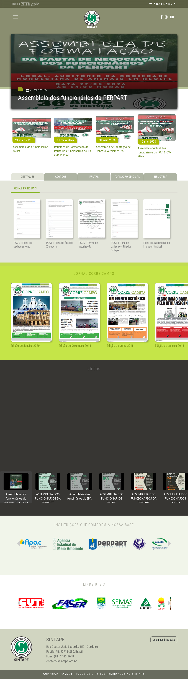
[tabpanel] (94, 189)
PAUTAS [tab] (94, 176)
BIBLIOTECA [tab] (160, 176)
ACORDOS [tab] (60, 176)
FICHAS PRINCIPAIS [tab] (25, 188)
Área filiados (161, 3)
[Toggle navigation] (15, 17)
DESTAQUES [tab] (27, 176)
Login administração (164, 639)
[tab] (16, 487)
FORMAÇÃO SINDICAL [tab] (127, 176)
